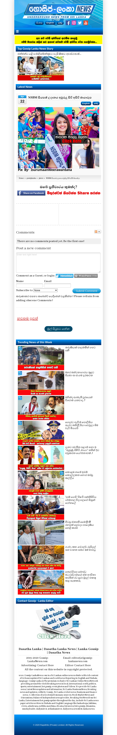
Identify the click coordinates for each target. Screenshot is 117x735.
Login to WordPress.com (86, 276)
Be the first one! (73, 241)
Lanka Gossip (88, 649)
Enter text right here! (58, 263)
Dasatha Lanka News (60, 649)
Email (48, 281)
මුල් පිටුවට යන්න (58, 329)
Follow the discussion (97, 231)
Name (20, 281)
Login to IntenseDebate (64, 276)
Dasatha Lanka (30, 649)
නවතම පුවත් (27, 318)
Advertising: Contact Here (37, 665)
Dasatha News (59, 653)
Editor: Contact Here (78, 665)
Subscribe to (37, 290)
